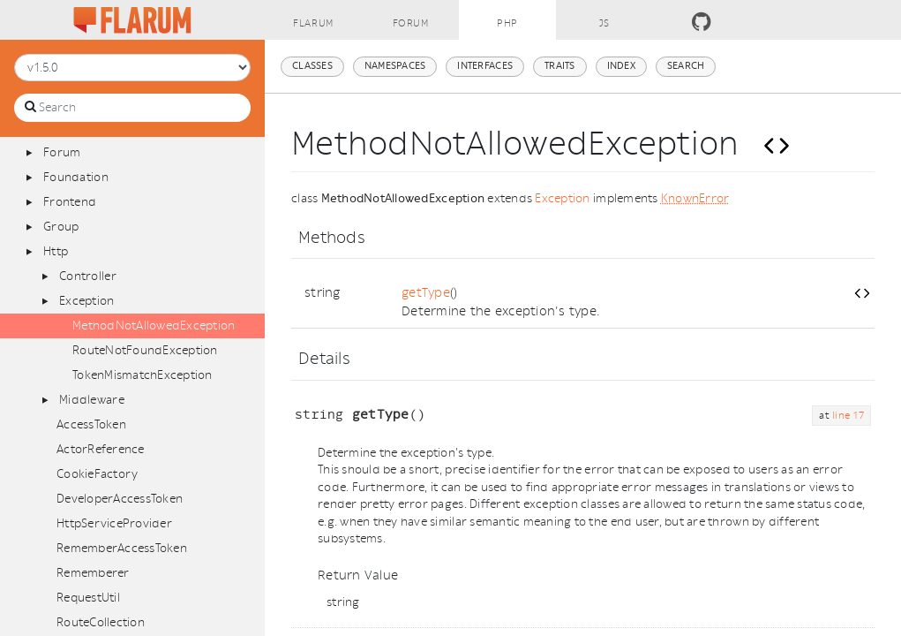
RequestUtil (88, 597)
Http (55, 251)
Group (61, 226)
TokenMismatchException (142, 375)
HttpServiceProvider (114, 523)
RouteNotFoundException (145, 350)
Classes (312, 66)
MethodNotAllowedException (154, 325)
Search (686, 66)
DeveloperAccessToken (119, 498)
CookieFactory (97, 474)
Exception (86, 300)
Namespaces (395, 66)
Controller (87, 276)
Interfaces (485, 66)
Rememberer (93, 572)
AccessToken (91, 424)
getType (426, 292)
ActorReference (100, 449)
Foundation (76, 177)
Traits (559, 66)
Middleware (91, 399)
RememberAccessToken (121, 548)
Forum (61, 152)
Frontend (69, 201)
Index (621, 66)
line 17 (848, 415)
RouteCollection (100, 622)
